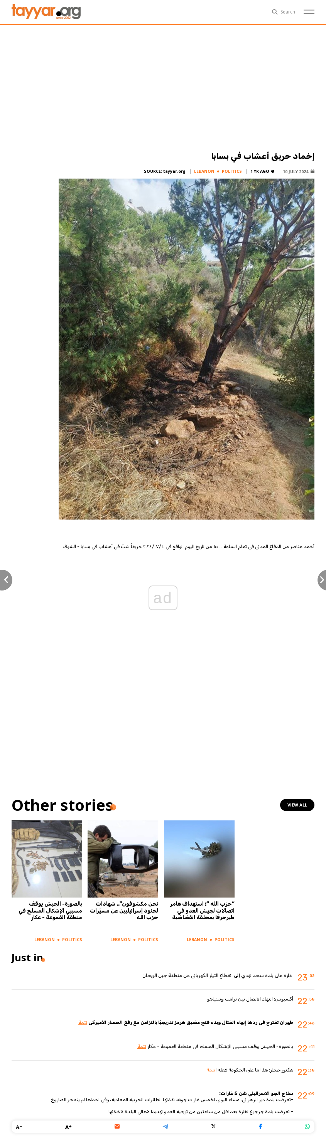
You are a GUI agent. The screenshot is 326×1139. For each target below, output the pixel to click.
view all (297, 805)
